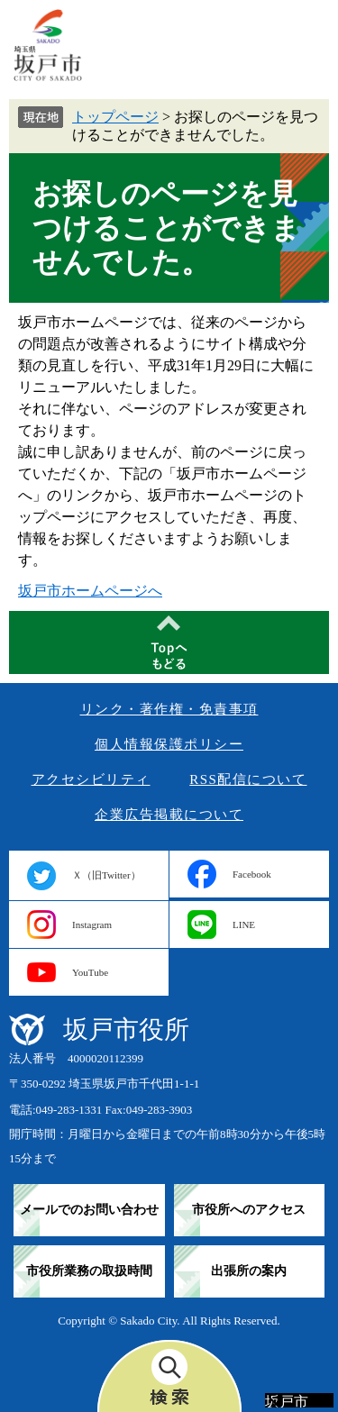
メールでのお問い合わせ (89, 1209)
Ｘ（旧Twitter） (106, 875)
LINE (244, 924)
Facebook (252, 874)
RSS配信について (247, 779)
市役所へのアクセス (249, 1209)
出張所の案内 (249, 1271)
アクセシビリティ (91, 779)
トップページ (115, 116)
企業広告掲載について (169, 814)
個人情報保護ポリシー (169, 744)
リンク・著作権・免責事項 (169, 709)
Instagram (92, 924)
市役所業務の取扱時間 (89, 1271)
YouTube (90, 972)
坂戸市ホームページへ (90, 590)
